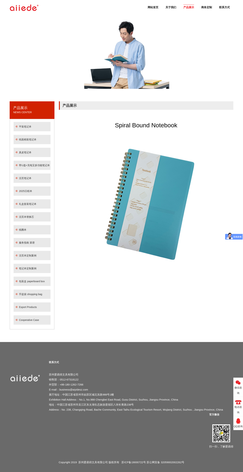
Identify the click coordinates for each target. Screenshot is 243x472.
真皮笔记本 (25, 152)
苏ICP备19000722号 (133, 462)
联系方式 (224, 7)
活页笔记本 (25, 178)
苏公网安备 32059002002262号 (165, 462)
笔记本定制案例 (27, 268)
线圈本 (22, 229)
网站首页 (153, 7)
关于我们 (171, 7)
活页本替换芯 (26, 216)
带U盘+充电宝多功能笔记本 (34, 165)
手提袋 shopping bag (30, 294)
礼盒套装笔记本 (27, 204)
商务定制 (206, 7)
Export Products (28, 307)
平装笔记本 (25, 126)
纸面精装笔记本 (27, 139)
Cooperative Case (29, 320)
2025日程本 (25, 191)
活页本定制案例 (27, 255)
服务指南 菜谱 (27, 242)
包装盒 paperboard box (32, 281)
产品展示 (188, 7)
